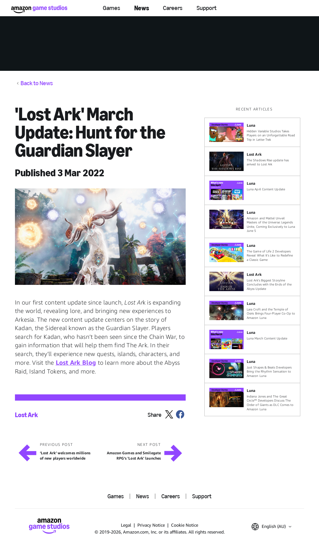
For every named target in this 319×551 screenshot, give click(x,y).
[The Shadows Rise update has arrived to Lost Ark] (252, 161)
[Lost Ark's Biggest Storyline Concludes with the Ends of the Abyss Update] (252, 281)
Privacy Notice (151, 525)
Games (111, 8)
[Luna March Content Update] (252, 339)
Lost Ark (26, 415)
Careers (173, 8)
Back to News (37, 83)
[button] (100, 236)
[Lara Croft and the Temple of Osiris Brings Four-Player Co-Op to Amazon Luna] (252, 310)
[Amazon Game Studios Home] (39, 9)
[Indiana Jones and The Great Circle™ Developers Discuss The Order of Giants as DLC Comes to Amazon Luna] (252, 399)
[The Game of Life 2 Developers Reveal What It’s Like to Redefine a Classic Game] (252, 252)
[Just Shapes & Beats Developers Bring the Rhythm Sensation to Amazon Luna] (252, 368)
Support (207, 8)
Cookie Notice (184, 525)
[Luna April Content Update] (252, 190)
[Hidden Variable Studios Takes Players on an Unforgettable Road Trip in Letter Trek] (252, 132)
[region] (254, 261)
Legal (126, 525)
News (141, 8)
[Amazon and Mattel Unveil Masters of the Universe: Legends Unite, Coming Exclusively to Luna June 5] (252, 221)
